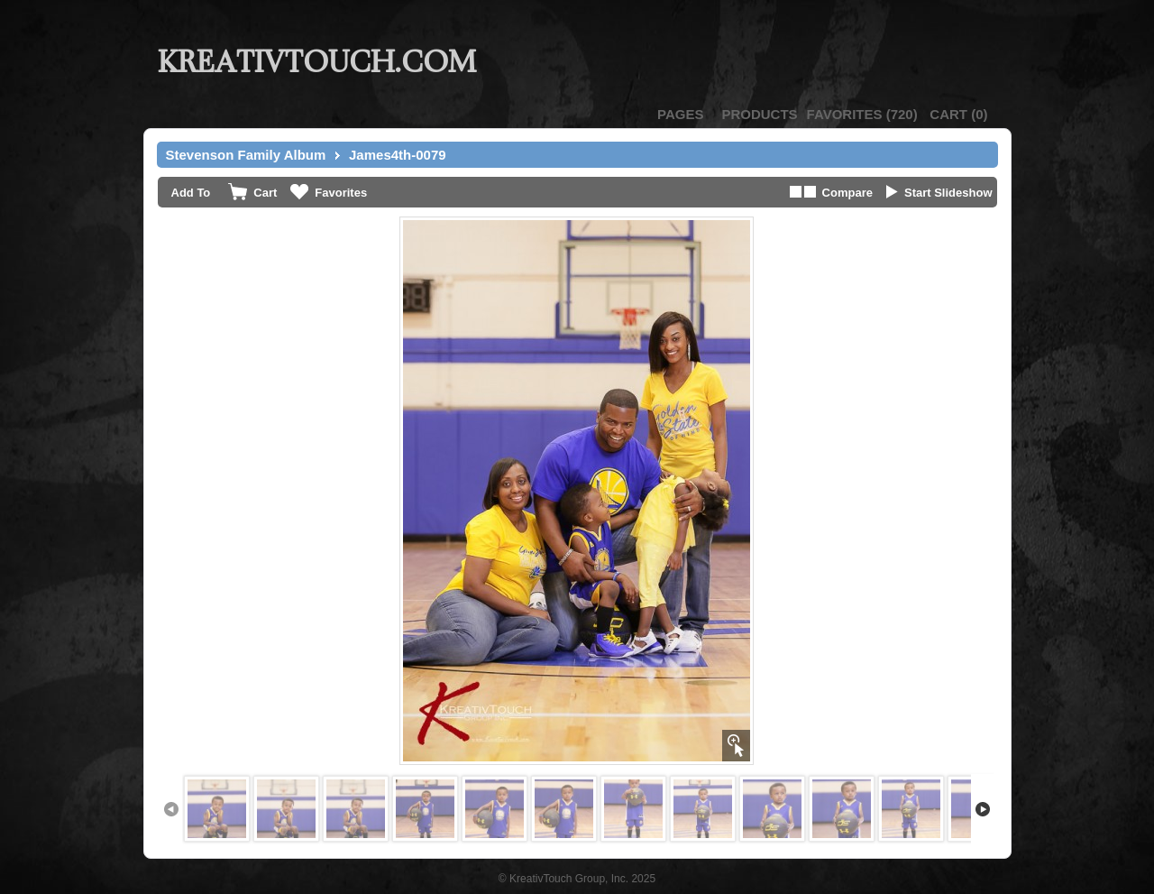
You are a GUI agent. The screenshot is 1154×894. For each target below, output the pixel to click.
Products (759, 114)
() (862, 114)
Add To (191, 192)
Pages (680, 114)
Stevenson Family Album (246, 154)
